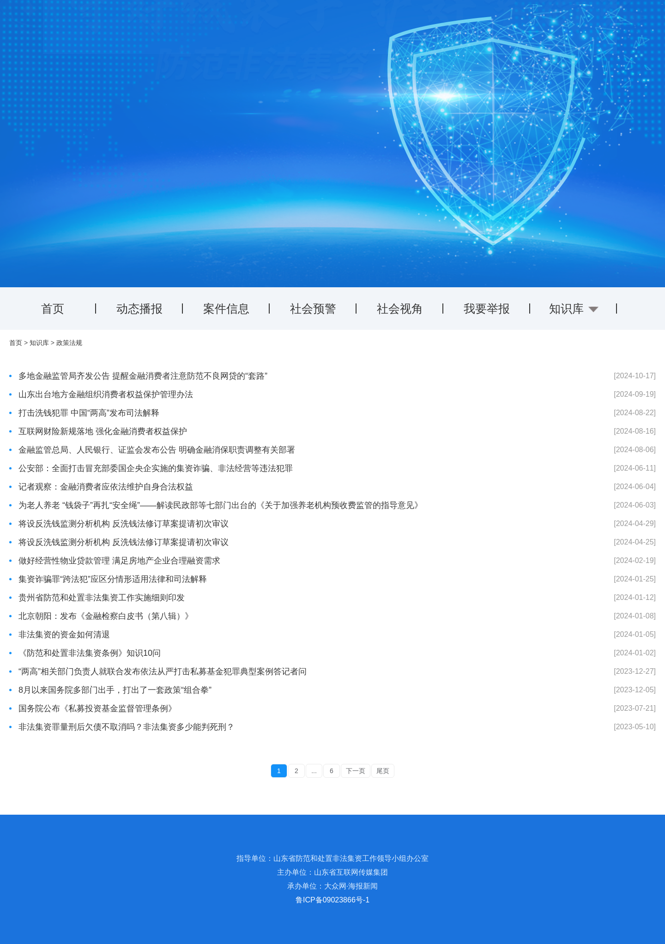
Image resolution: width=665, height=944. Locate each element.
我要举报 (487, 308)
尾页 (382, 771)
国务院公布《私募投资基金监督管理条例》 (97, 708)
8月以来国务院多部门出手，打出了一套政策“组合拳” (115, 690)
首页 (52, 308)
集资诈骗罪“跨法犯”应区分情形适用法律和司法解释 (112, 579)
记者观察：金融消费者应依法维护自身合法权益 (105, 486)
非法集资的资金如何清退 (64, 634)
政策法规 (69, 342)
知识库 (39, 342)
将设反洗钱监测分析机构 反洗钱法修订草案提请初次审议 (123, 523)
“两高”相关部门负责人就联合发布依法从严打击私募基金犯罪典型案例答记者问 (162, 671)
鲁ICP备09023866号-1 (332, 900)
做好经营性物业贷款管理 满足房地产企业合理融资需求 (119, 560)
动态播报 (139, 308)
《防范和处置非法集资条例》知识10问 (89, 653)
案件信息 (226, 308)
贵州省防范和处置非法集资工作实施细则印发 (101, 597)
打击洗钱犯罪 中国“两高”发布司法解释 (88, 413)
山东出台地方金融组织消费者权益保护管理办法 (105, 394)
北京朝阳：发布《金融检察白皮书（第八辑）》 (105, 616)
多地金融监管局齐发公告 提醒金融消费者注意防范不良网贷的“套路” (142, 376)
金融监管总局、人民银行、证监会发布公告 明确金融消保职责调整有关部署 (156, 449)
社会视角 (400, 308)
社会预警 (313, 308)
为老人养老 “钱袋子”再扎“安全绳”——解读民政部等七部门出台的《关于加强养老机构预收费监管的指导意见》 (220, 505)
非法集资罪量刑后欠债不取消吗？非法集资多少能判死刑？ (126, 727)
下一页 (355, 771)
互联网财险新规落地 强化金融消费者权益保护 (102, 431)
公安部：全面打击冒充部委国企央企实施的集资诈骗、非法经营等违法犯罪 (155, 468)
